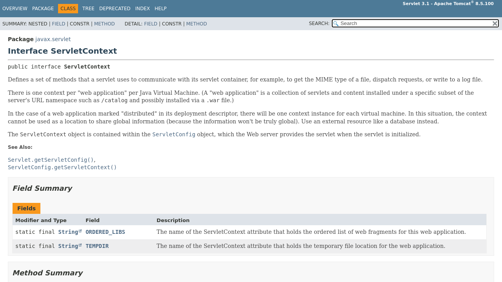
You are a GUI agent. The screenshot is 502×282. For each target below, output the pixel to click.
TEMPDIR (97, 246)
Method (104, 24)
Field (58, 24)
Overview (14, 8)
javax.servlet (53, 39)
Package (43, 8)
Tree (88, 8)
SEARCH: (319, 23)
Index (142, 8)
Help (161, 8)
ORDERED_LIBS (105, 232)
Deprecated (115, 8)
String (68, 232)
